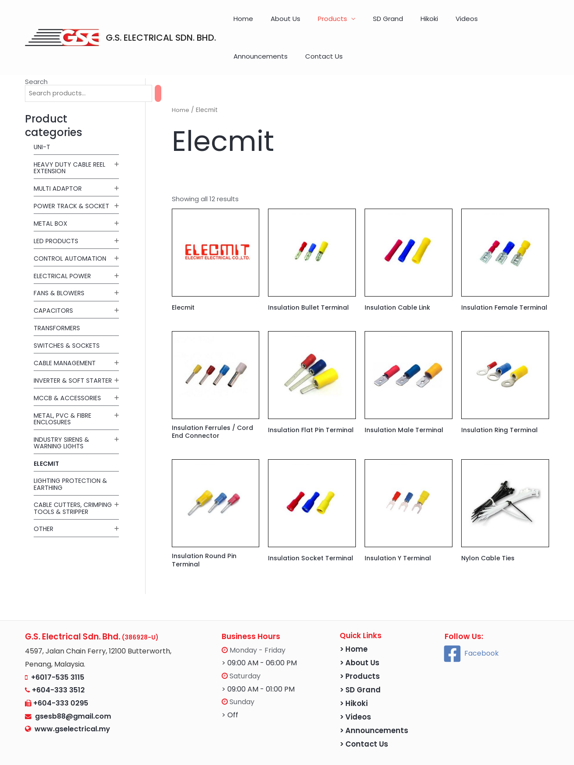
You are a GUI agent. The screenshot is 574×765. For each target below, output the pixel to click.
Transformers (58, 299)
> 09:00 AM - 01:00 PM (258, 671)
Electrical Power (64, 247)
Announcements (472, 23)
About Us (278, 23)
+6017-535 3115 (57, 658)
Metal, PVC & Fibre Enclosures (63, 396)
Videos (425, 23)
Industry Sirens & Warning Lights (63, 420)
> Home (354, 631)
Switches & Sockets (69, 316)
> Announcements (374, 712)
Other (44, 512)
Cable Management (66, 334)
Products (316, 23)
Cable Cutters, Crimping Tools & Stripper (64, 488)
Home (245, 23)
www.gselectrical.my (72, 711)
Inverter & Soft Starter (60, 355)
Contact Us (526, 23)
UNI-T (42, 118)
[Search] (167, 65)
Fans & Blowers (60, 264)
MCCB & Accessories (69, 375)
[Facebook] (470, 635)
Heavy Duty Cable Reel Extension (71, 139)
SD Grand (363, 23)
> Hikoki (354, 685)
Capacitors (54, 281)
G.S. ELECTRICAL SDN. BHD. (161, 23)
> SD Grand (360, 672)
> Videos (355, 699)
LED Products (57, 212)
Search (36, 52)
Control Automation (71, 229)
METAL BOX (51, 194)
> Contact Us (364, 726)
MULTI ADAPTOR (58, 159)
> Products (360, 658)
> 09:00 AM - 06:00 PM (259, 644)
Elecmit (47, 440)
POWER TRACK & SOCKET (73, 177)
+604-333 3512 (58, 672)
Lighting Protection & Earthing (72, 461)
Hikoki (396, 23)
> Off (230, 697)
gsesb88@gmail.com (71, 697)
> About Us (359, 644)
